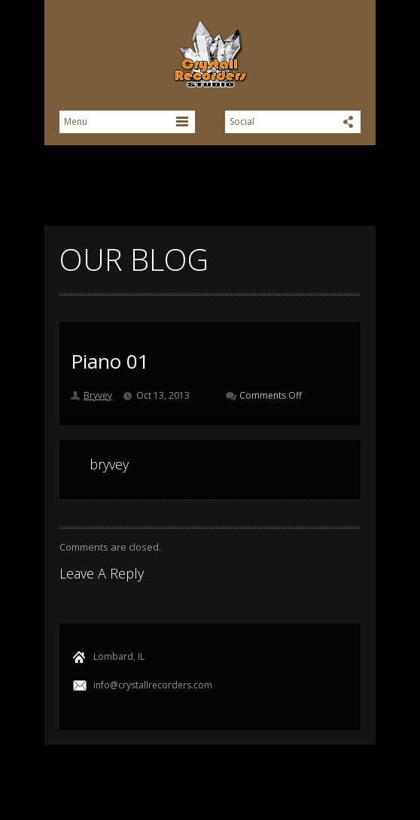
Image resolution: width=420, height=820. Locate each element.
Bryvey (98, 395)
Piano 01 (110, 361)
